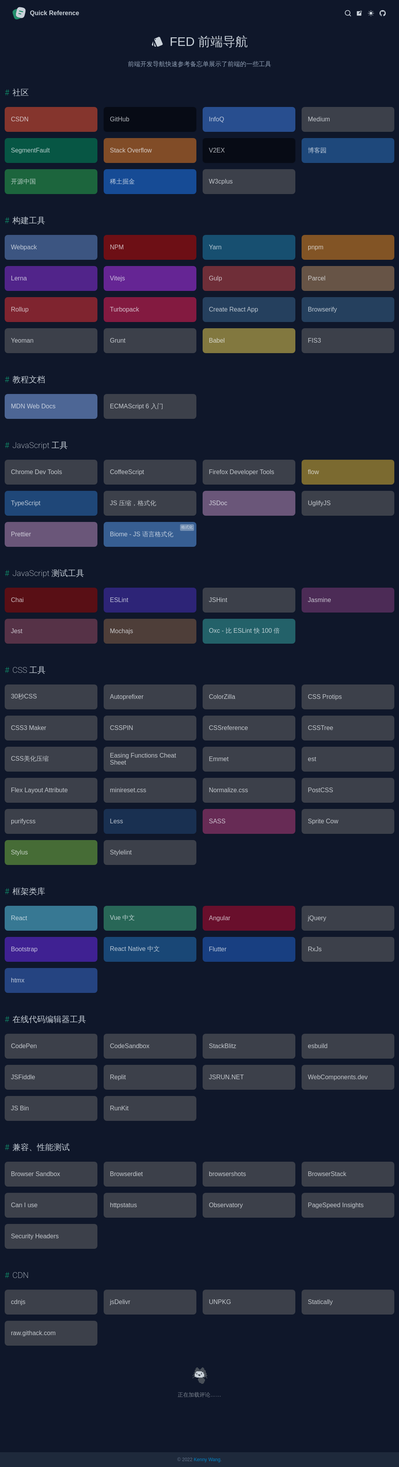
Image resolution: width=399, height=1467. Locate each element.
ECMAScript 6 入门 (136, 406)
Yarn (215, 247)
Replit (118, 1077)
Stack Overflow (131, 150)
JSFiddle (23, 1077)
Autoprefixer (126, 696)
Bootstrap (24, 949)
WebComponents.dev (338, 1077)
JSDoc (218, 503)
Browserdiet (126, 1174)
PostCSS (320, 790)
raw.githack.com (33, 1333)
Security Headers (35, 1236)
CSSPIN (121, 728)
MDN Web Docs (33, 406)
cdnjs (18, 1302)
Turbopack (124, 309)
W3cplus (221, 181)
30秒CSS (24, 696)
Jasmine (319, 600)
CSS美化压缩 (30, 758)
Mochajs (121, 631)
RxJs (315, 949)
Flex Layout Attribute (39, 790)
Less (116, 821)
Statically (320, 1302)
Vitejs (117, 278)
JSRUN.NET (226, 1077)
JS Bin (20, 1108)
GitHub (119, 119)
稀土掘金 (122, 181)
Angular (219, 918)
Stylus (19, 852)
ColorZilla (222, 696)
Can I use (24, 1205)
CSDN (19, 119)
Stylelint (121, 852)
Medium (319, 119)
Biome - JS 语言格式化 (141, 534)
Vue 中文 (122, 917)
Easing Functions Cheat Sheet (143, 759)
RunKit (119, 1108)
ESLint (119, 600)
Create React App (233, 309)
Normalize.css (228, 790)
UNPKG (220, 1302)
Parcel (316, 278)
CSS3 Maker (28, 728)
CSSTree (320, 728)
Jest (16, 631)
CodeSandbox (129, 1046)
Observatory (226, 1205)
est (312, 759)
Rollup (19, 309)
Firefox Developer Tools (241, 472)
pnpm (315, 247)
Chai (17, 600)
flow (313, 472)
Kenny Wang (207, 1459)
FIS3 (314, 340)
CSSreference (228, 728)
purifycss (23, 821)
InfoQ (216, 119)
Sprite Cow (323, 821)
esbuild (318, 1046)
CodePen (24, 1046)
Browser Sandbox (35, 1174)
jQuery (317, 918)
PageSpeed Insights (336, 1205)
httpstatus (123, 1205)
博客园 (317, 150)
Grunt (117, 340)
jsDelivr (120, 1302)
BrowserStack (327, 1174)
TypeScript (26, 503)
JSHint (218, 600)
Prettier (21, 534)
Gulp (215, 278)
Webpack (24, 247)
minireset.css (128, 790)
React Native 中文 (135, 948)
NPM (117, 247)
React (19, 918)
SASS (217, 821)
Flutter (217, 949)
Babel (217, 340)
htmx (18, 980)
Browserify (322, 309)
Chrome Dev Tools (36, 472)
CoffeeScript (127, 472)
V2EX (217, 150)
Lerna (19, 278)
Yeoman (22, 340)
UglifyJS (319, 503)
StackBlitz (222, 1046)
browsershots (227, 1174)
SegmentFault (30, 150)
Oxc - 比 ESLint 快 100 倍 (244, 630)
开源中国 (23, 181)
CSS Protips (325, 696)
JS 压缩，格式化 (133, 503)
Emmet (219, 759)
